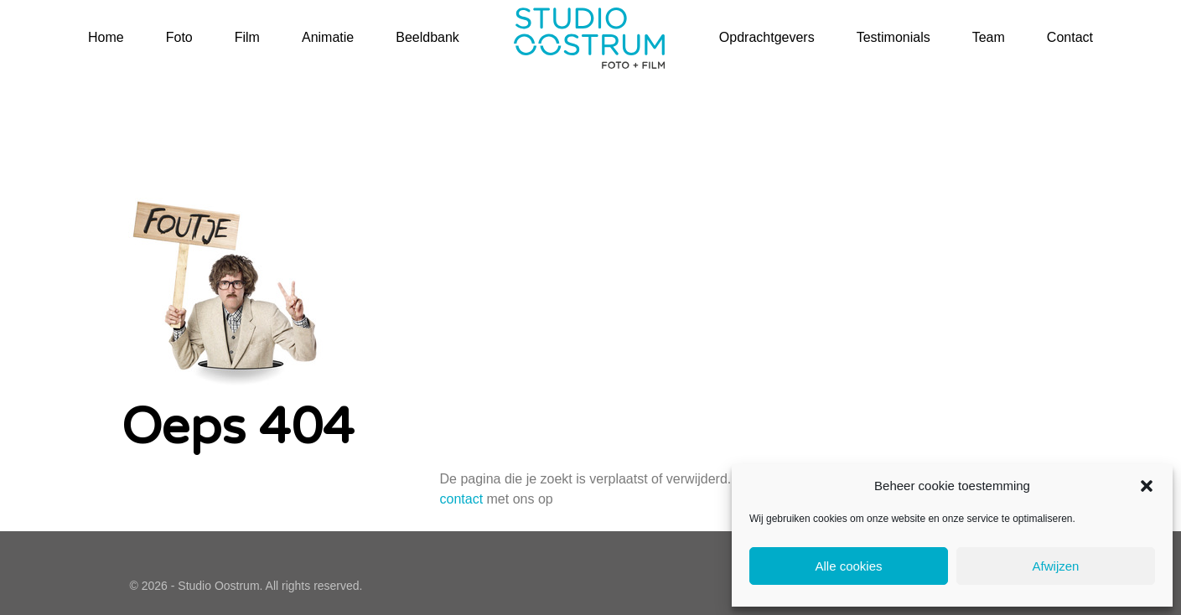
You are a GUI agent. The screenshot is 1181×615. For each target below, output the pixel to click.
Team (988, 37)
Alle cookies (848, 566)
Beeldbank (427, 37)
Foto (179, 37)
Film (247, 37)
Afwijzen (1056, 566)
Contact (1070, 37)
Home (106, 37)
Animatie (328, 37)
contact (461, 499)
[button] (1146, 486)
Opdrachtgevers (767, 37)
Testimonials (893, 37)
